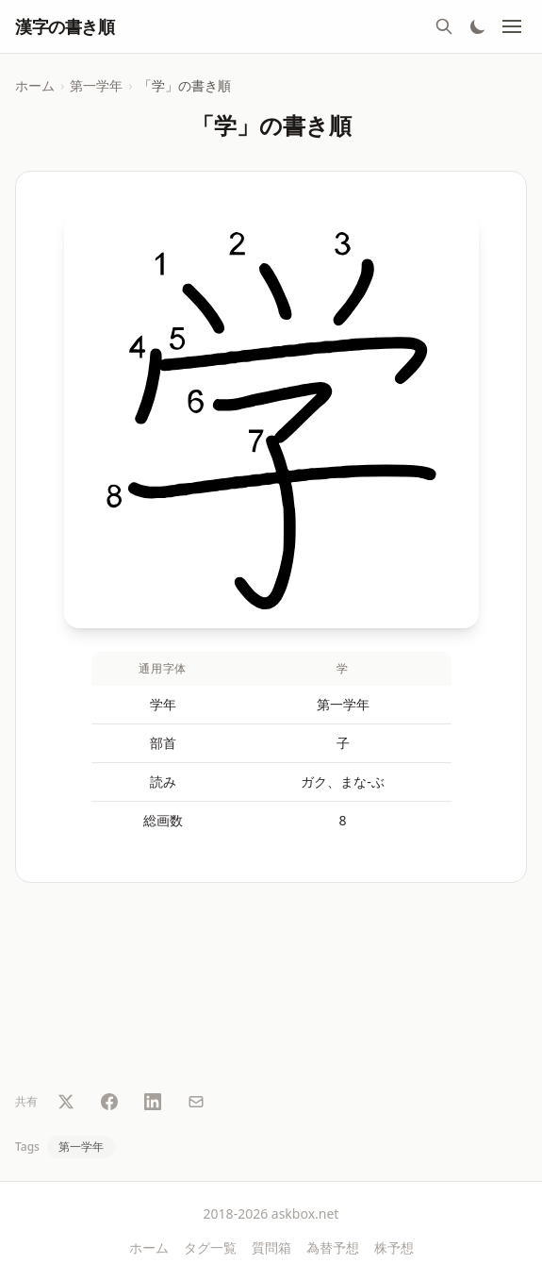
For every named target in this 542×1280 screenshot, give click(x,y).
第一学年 (96, 85)
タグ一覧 (210, 1247)
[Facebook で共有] (109, 1102)
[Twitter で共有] (66, 1102)
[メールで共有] (196, 1102)
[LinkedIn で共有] (153, 1102)
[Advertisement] (271, 990)
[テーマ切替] (478, 26)
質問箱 (271, 1247)
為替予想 (332, 1247)
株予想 (394, 1247)
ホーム (35, 85)
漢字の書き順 (64, 26)
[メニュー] (512, 26)
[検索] (444, 26)
